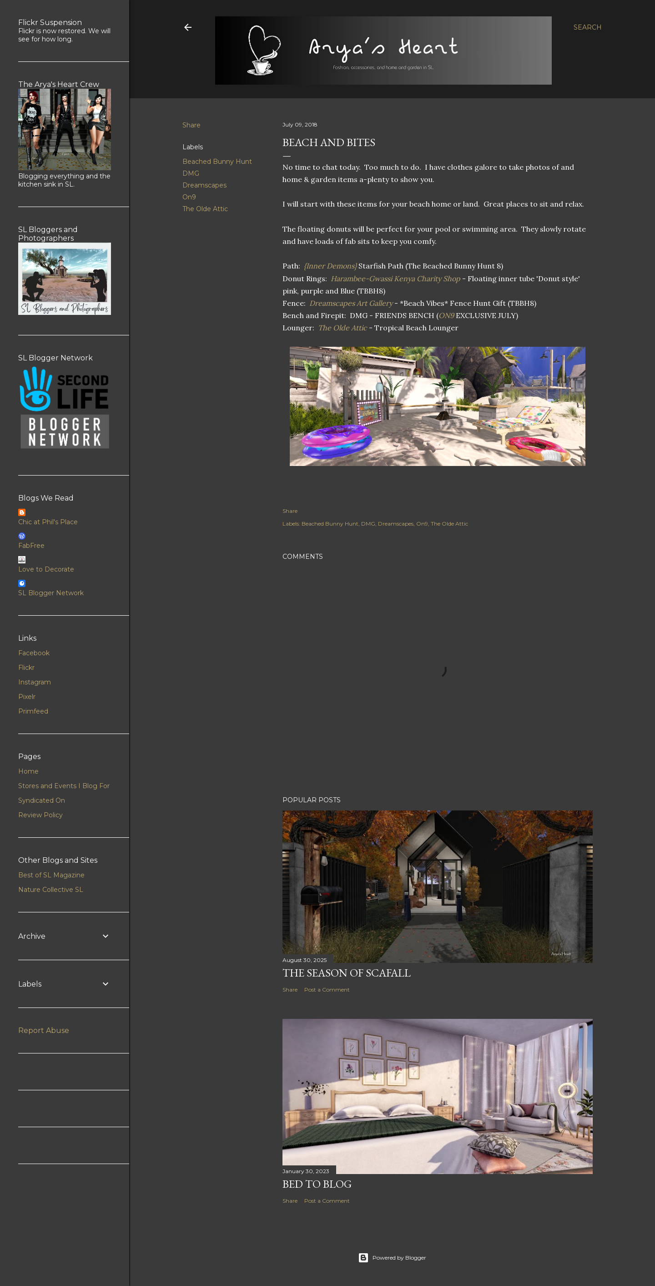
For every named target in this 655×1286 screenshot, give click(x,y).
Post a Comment (327, 989)
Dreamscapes (204, 185)
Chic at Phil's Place (48, 522)
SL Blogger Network (51, 593)
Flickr (26, 667)
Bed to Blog (317, 1184)
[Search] (588, 27)
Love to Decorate (46, 569)
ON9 (447, 315)
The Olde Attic (205, 209)
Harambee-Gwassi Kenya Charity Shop (395, 278)
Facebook (34, 653)
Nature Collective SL (50, 890)
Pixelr (26, 697)
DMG (190, 173)
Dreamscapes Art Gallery (351, 303)
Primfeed (33, 711)
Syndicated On (41, 800)
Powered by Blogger (392, 1257)
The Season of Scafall (346, 973)
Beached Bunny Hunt (217, 161)
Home (28, 771)
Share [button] (191, 125)
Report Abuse (43, 1030)
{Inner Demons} (331, 265)
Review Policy (40, 815)
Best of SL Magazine (51, 875)
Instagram (34, 682)
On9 (189, 197)
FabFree (31, 546)
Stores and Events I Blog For (64, 786)
